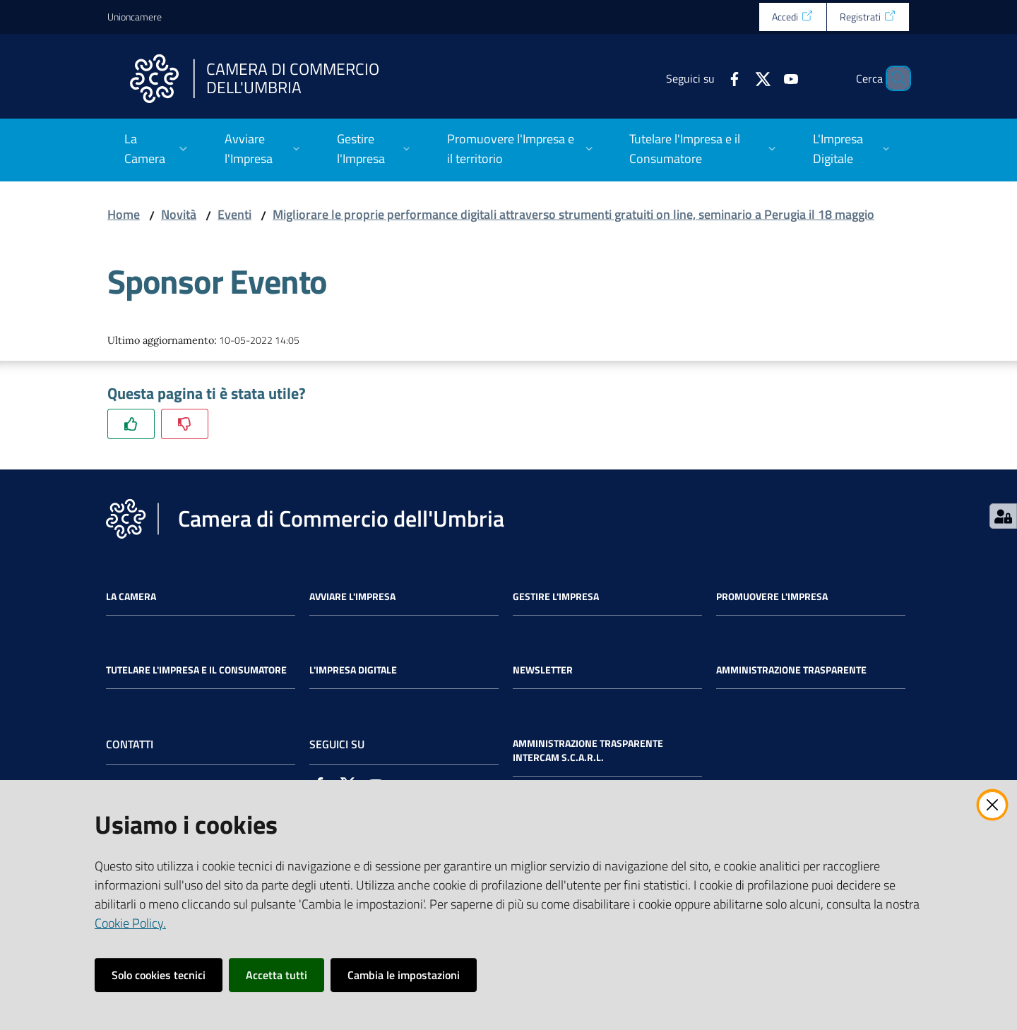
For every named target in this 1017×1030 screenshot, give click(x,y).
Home (123, 214)
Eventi (234, 214)
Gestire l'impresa (556, 596)
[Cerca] (893, 78)
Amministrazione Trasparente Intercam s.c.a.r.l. (588, 750)
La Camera (131, 596)
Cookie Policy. (130, 923)
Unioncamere (134, 16)
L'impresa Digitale (353, 670)
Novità (178, 214)
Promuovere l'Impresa (772, 596)
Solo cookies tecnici (159, 974)
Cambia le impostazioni (403, 974)
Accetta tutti (276, 974)
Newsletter (543, 670)
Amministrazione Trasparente (791, 670)
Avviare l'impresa (352, 596)
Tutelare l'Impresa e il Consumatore (196, 670)
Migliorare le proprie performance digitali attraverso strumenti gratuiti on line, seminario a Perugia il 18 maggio (573, 214)
